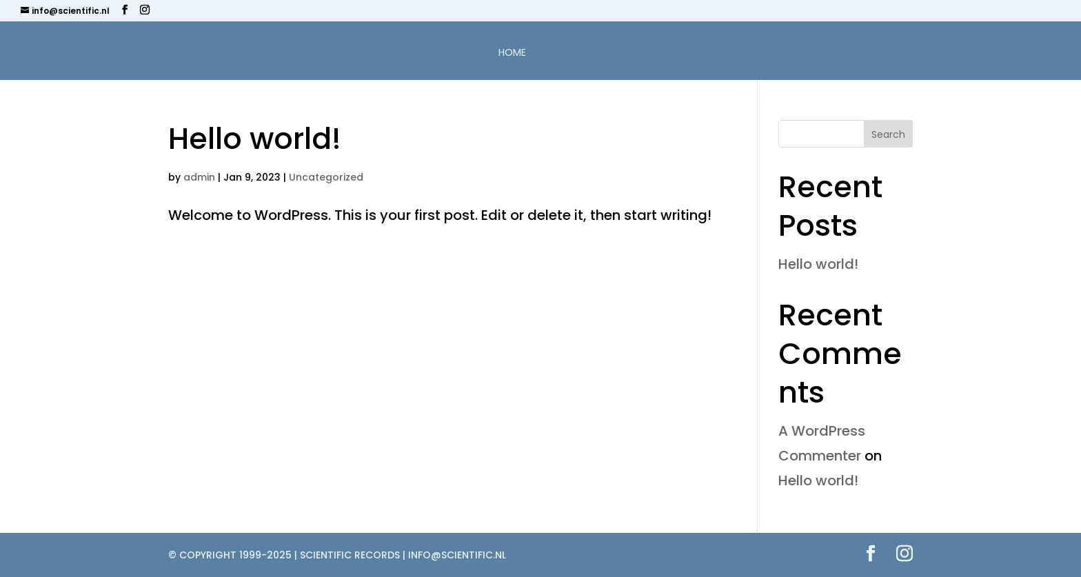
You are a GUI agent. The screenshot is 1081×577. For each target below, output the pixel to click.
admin (199, 177)
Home (512, 53)
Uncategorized (326, 177)
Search (888, 134)
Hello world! (254, 138)
